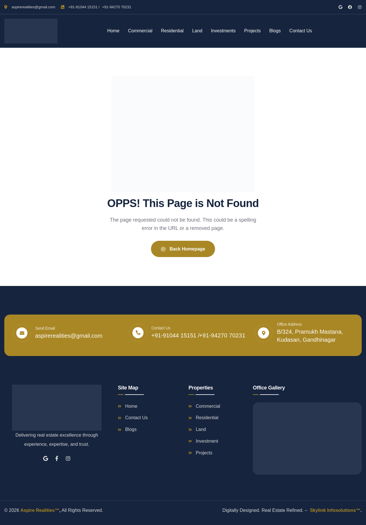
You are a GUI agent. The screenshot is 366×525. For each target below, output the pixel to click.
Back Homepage (183, 248)
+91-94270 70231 (116, 7)
